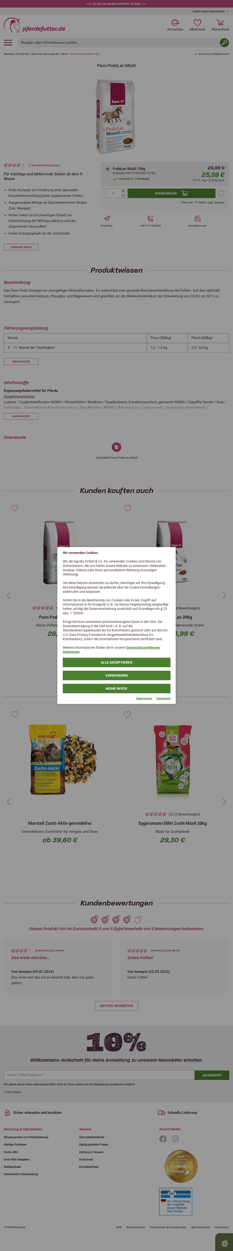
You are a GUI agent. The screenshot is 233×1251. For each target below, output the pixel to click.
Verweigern (116, 675)
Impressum (71, 652)
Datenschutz (144, 698)
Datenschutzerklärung (143, 647)
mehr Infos (116, 688)
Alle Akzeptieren (116, 662)
